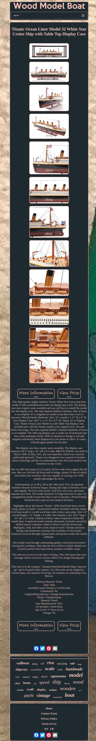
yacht (29, 695)
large (80, 664)
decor (44, 676)
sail (72, 663)
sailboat (23, 663)
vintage (43, 695)
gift (35, 683)
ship (56, 682)
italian (35, 677)
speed (44, 682)
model (76, 675)
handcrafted (57, 697)
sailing (62, 664)
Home (49, 708)
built (17, 677)
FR (52, 728)
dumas (67, 683)
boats (27, 683)
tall (42, 663)
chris (17, 683)
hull (80, 690)
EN (46, 728)
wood (78, 682)
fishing (35, 664)
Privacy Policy (49, 718)
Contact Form (49, 713)
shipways (22, 669)
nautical (26, 677)
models (20, 690)
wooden (68, 688)
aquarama (58, 676)
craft (30, 689)
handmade (74, 669)
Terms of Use (49, 723)
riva (50, 662)
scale (50, 668)
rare (60, 669)
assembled (36, 669)
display (41, 689)
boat (69, 695)
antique (53, 690)
